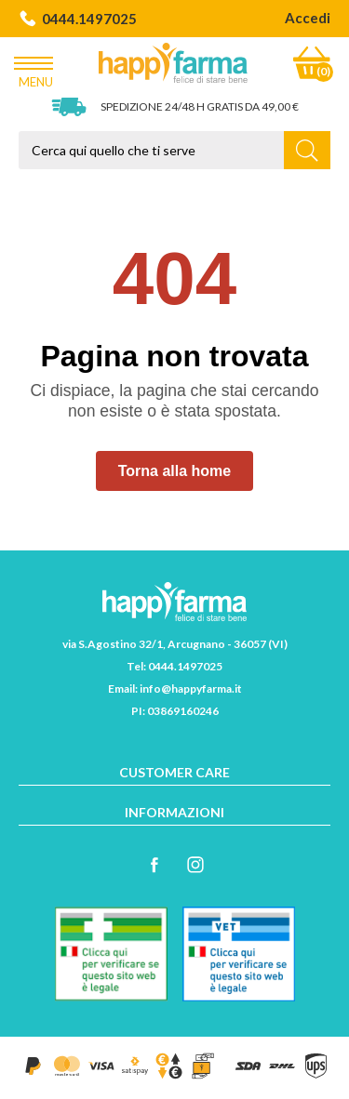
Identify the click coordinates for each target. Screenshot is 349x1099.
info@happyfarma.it (191, 688)
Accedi (307, 17)
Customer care (174, 772)
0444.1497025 (78, 18)
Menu (36, 68)
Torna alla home (175, 471)
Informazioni (174, 812)
